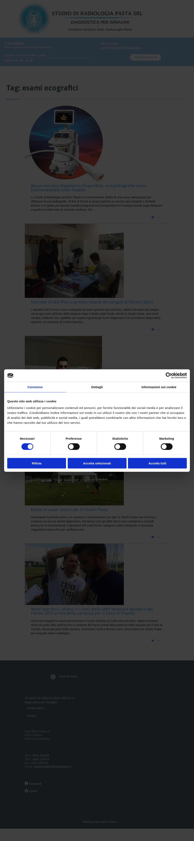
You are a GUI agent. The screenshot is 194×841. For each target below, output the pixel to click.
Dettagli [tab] (97, 387)
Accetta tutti (157, 463)
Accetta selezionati (97, 463)
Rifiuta (36, 463)
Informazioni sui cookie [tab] (159, 387)
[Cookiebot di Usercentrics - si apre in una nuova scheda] (169, 375)
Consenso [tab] (35, 387)
